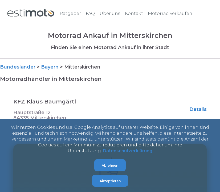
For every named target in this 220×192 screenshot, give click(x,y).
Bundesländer (17, 67)
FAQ (90, 13)
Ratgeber (70, 13)
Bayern (50, 67)
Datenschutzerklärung (127, 150)
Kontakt (134, 13)
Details (198, 109)
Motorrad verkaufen (170, 13)
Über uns (110, 13)
